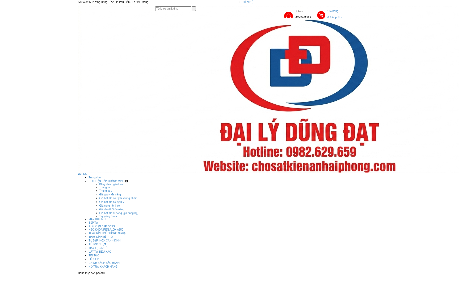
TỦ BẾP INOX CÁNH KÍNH (105, 240)
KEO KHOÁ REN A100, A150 (106, 229)
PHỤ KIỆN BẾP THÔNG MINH (107, 181)
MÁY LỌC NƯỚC (99, 248)
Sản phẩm (200, 276)
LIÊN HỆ (248, 2)
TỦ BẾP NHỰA (98, 244)
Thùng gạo (105, 190)
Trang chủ (95, 177)
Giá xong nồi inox (109, 205)
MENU (82, 174)
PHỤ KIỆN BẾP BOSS (102, 226)
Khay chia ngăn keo (111, 184)
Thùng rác (105, 187)
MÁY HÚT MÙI (97, 219)
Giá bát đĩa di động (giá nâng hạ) (118, 213)
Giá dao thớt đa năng (111, 209)
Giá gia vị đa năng (110, 194)
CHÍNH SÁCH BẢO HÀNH (104, 262)
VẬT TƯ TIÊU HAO (100, 251)
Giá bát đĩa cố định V (112, 201)
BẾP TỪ (93, 222)
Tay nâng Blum (108, 216)
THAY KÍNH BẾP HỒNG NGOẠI (108, 233)
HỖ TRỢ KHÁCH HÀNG (103, 266)
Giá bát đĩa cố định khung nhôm (118, 198)
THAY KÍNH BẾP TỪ (101, 236)
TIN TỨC (94, 255)
